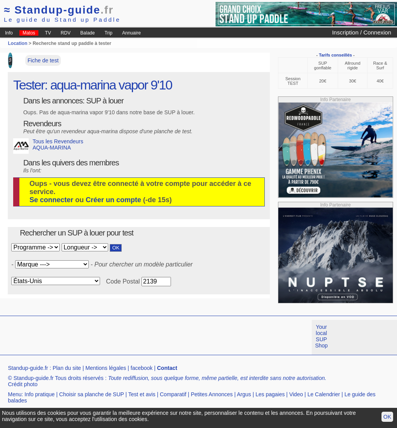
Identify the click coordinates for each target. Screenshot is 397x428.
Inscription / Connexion (361, 32)
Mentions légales (105, 368)
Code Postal (123, 281)
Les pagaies (270, 394)
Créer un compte (113, 200)
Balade (87, 33)
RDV (66, 33)
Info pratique (39, 394)
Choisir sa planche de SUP (91, 394)
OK (387, 417)
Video (296, 394)
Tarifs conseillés (335, 55)
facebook (142, 368)
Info (9, 33)
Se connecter (51, 200)
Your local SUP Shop (321, 336)
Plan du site (67, 368)
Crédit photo (22, 384)
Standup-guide (59, 10)
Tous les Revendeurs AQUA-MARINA (48, 146)
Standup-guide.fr (28, 368)
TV (48, 33)
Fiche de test (43, 60)
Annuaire (131, 33)
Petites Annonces (212, 394)
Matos (28, 33)
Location (17, 43)
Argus (244, 394)
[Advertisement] (141, 337)
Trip (108, 33)
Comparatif (173, 394)
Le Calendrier (323, 394)
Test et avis (141, 394)
